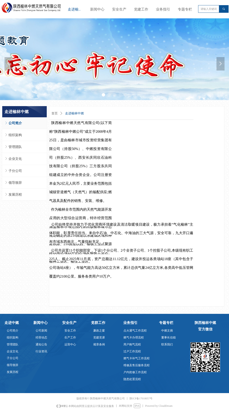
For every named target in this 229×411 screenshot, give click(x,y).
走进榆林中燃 (74, 113)
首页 (54, 113)
